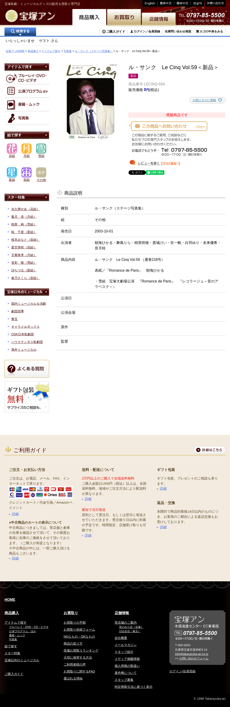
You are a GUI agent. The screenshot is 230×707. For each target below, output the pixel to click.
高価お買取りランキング (81, 650)
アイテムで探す (50, 51)
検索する (20, 32)
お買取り (71, 613)
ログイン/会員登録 (182, 671)
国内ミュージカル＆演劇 (28, 303)
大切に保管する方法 (78, 657)
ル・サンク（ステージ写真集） (94, 51)
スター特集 (12, 653)
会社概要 (121, 638)
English (150, 3)
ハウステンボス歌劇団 (27, 342)
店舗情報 (122, 613)
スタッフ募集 (124, 680)
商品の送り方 (73, 643)
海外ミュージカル (24, 349)
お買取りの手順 (75, 622)
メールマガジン (126, 645)
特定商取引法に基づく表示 (133, 687)
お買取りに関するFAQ (79, 671)
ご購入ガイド (115, 31)
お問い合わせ (214, 3)
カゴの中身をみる (211, 31)
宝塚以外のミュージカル (22, 660)
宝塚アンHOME (15, 51)
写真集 (68, 51)
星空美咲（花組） (24, 247)
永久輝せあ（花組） (25, 209)
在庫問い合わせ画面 (178, 31)
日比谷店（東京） (130, 631)
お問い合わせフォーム (194, 658)
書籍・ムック (17, 635)
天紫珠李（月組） (24, 255)
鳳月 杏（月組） (24, 216)
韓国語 (197, 3)
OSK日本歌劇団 (22, 334)
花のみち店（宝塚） (131, 627)
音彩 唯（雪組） (24, 262)
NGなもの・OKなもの (79, 636)
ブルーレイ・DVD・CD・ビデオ (29, 627)
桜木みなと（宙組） (25, 239)
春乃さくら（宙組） (25, 278)
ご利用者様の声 (75, 664)
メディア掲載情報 (127, 659)
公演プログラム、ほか (22, 631)
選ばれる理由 (73, 678)
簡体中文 (182, 3)
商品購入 (33, 51)
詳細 (15, 514)
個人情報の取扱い (127, 666)
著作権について (126, 673)
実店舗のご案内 (126, 622)
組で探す (11, 646)
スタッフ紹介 (124, 652)
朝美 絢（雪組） (24, 224)
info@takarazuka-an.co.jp (191, 654)
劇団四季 (17, 311)
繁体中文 (166, 3)
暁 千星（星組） (24, 232)
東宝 (14, 319)
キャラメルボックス (25, 326)
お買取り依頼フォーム (79, 629)
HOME (10, 600)
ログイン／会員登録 (147, 31)
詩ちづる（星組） (24, 270)
